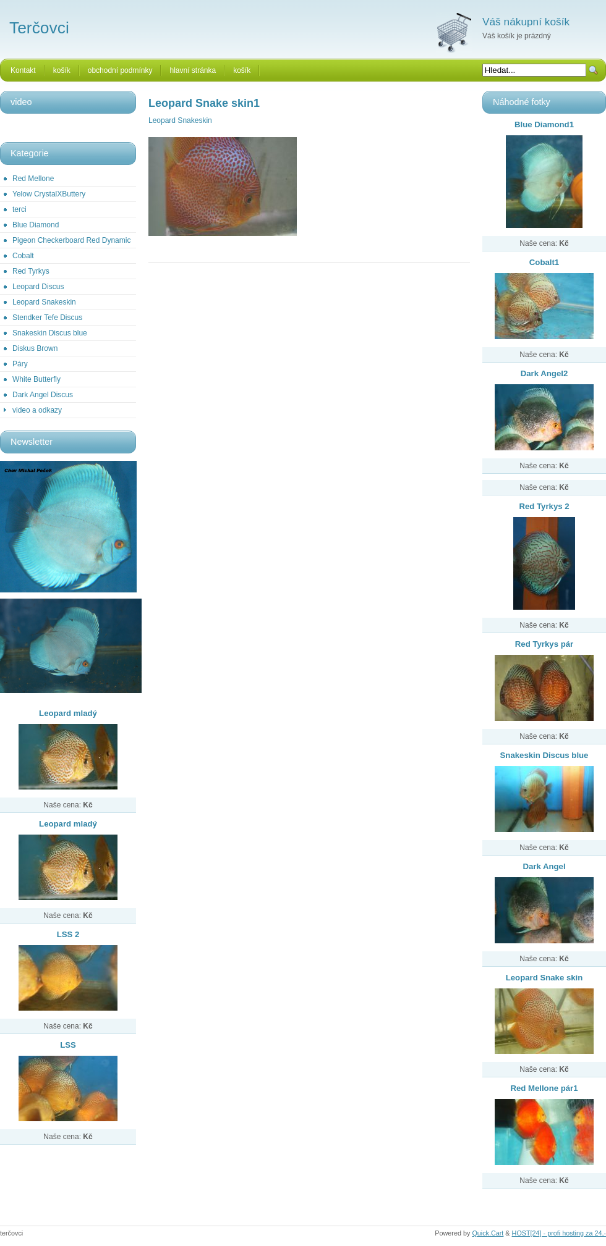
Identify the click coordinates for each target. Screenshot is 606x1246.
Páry (20, 364)
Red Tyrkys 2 (544, 506)
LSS (68, 1045)
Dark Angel (544, 866)
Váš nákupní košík (526, 21)
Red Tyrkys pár (544, 644)
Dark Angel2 (544, 373)
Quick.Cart (487, 1233)
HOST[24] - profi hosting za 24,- (559, 1233)
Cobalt (23, 255)
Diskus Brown (35, 348)
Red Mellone (33, 178)
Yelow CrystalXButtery (48, 194)
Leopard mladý (68, 713)
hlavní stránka (192, 70)
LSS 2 (68, 934)
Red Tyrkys (30, 271)
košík (61, 70)
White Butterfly (36, 379)
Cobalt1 (544, 262)
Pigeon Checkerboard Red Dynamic (71, 240)
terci (19, 209)
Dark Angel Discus (42, 394)
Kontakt (23, 70)
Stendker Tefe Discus (47, 317)
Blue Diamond (35, 225)
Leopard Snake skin (544, 977)
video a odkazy (37, 410)
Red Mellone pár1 (544, 1088)
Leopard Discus (38, 286)
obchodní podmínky (120, 70)
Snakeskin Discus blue (49, 333)
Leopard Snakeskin (44, 302)
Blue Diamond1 (544, 124)
